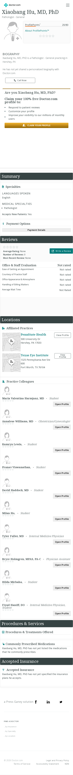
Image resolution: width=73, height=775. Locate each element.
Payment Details (36, 230)
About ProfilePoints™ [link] (37, 30)
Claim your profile (36, 125)
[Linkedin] (48, 702)
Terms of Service (22, 763)
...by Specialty (10, 731)
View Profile (62, 335)
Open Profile (62, 404)
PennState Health (33, 334)
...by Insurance (10, 726)
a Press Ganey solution (18, 701)
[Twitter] (60, 702)
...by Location (9, 736)
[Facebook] (35, 702)
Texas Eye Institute (34, 355)
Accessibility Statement (47, 763)
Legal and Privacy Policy (57, 760)
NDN (67, 763)
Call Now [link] (20, 80)
